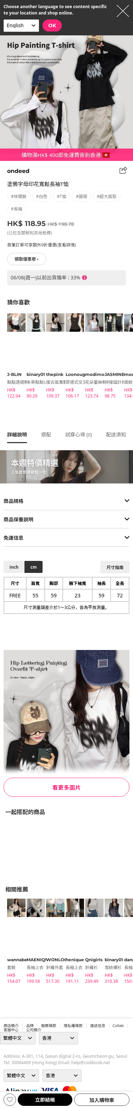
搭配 (46, 434)
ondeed (18, 171)
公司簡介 (33, 1029)
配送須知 (116, 434)
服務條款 (48, 1025)
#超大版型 (107, 196)
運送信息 (97, 1025)
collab (118, 1025)
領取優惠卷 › (27, 259)
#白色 (42, 196)
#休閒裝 (19, 196)
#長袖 (16, 209)
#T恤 (61, 196)
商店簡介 (11, 1025)
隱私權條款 (73, 1025)
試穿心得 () (78, 434)
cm (34, 567)
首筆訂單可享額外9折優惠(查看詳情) (41, 245)
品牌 (30, 1025)
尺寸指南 (114, 567)
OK (52, 25)
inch (14, 567)
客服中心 (11, 1029)
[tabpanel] (13, 357)
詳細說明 (17, 434)
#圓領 (81, 196)
